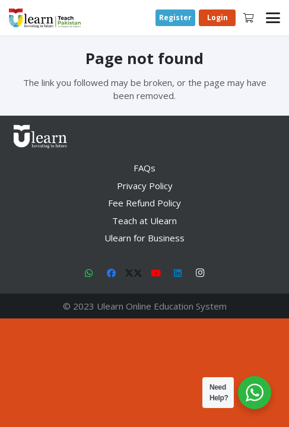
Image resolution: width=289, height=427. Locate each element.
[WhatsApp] (89, 273)
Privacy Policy (145, 186)
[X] (133, 273)
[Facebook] (111, 273)
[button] (273, 18)
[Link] (45, 18)
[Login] (217, 18)
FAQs (144, 168)
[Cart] (248, 18)
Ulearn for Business (144, 238)
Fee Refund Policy (144, 203)
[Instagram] (200, 273)
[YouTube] (156, 273)
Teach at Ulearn (144, 221)
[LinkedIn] (178, 273)
